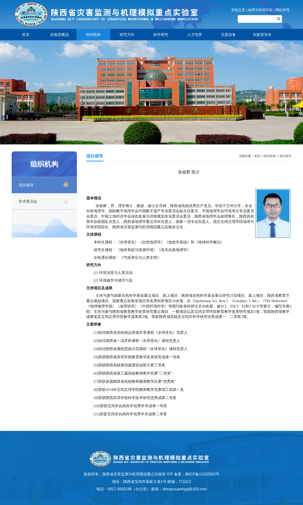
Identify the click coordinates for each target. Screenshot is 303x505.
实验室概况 (59, 35)
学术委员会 (28, 201)
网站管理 (282, 10)
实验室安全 (262, 35)
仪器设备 (228, 35)
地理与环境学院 (260, 10)
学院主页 (238, 10)
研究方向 (127, 35)
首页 (25, 35)
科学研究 (160, 35)
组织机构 (93, 35)
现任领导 (26, 185)
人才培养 (194, 35)
